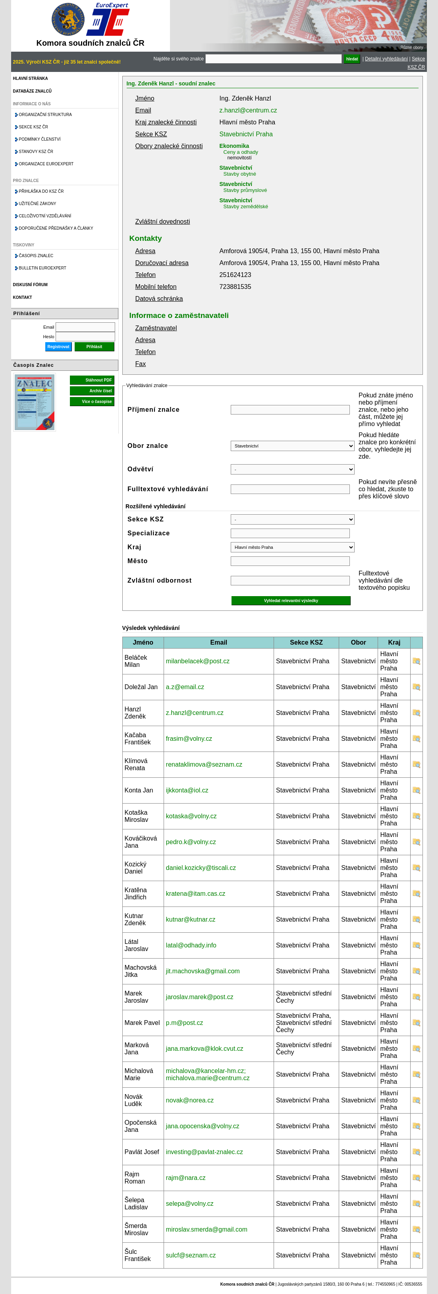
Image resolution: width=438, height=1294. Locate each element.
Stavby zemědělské (246, 206)
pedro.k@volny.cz (191, 842)
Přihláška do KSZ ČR (41, 191)
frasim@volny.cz (189, 738)
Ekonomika (234, 146)
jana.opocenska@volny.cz (202, 1126)
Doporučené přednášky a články (56, 228)
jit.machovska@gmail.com (203, 971)
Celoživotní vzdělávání (45, 216)
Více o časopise (97, 401)
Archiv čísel (100, 391)
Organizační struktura (45, 114)
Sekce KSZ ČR (33, 127)
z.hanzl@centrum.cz (248, 110)
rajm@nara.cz (186, 1177)
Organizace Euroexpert (46, 164)
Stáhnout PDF (98, 380)
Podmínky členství (40, 139)
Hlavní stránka (30, 78)
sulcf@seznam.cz (191, 1255)
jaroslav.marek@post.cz (199, 997)
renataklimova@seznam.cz (204, 764)
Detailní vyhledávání (386, 59)
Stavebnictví (236, 168)
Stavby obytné (240, 174)
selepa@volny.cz (190, 1203)
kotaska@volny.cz (191, 816)
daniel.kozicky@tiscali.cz (201, 867)
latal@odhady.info (191, 945)
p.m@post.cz (184, 1022)
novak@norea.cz (190, 1100)
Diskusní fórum (30, 285)
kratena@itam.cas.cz (196, 893)
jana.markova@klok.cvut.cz (204, 1048)
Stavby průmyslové (245, 190)
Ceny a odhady (241, 152)
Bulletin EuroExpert (42, 268)
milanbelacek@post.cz (198, 661)
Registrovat (58, 347)
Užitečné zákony (37, 203)
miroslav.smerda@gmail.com (206, 1229)
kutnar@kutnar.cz (191, 919)
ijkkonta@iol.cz (187, 790)
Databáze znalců (32, 91)
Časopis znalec (36, 256)
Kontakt (22, 297)
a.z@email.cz (185, 687)
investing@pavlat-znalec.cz (204, 1152)
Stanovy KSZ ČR (36, 151)
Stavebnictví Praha (246, 134)
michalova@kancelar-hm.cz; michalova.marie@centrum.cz (208, 1074)
